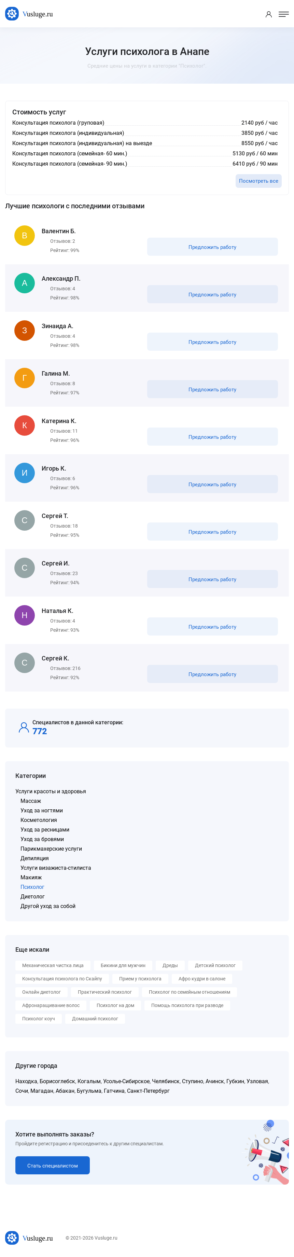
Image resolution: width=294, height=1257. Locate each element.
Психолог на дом (115, 1005)
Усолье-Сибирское (126, 1081)
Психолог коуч (38, 1018)
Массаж (30, 801)
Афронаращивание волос (51, 1005)
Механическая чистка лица (53, 965)
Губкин (235, 1081)
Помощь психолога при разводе (187, 1005)
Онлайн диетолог (41, 992)
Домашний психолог (95, 1018)
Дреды (170, 965)
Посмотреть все (258, 181)
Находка (26, 1081)
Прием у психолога (140, 978)
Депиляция (34, 858)
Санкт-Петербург (148, 1091)
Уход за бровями (42, 839)
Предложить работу (212, 247)
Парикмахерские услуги (51, 849)
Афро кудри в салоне (202, 978)
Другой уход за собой (47, 906)
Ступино (192, 1081)
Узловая (257, 1081)
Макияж (31, 877)
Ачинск (215, 1081)
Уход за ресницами (44, 829)
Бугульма (89, 1091)
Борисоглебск (57, 1081)
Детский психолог (215, 965)
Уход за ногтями (41, 810)
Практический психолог (105, 992)
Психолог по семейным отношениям (189, 992)
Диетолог (32, 896)
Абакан (65, 1091)
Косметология (38, 820)
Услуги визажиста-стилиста (55, 868)
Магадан (41, 1091)
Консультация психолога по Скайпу (62, 978)
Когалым (89, 1081)
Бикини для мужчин (123, 965)
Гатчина (114, 1091)
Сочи (21, 1091)
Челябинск (166, 1081)
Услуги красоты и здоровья (50, 791)
